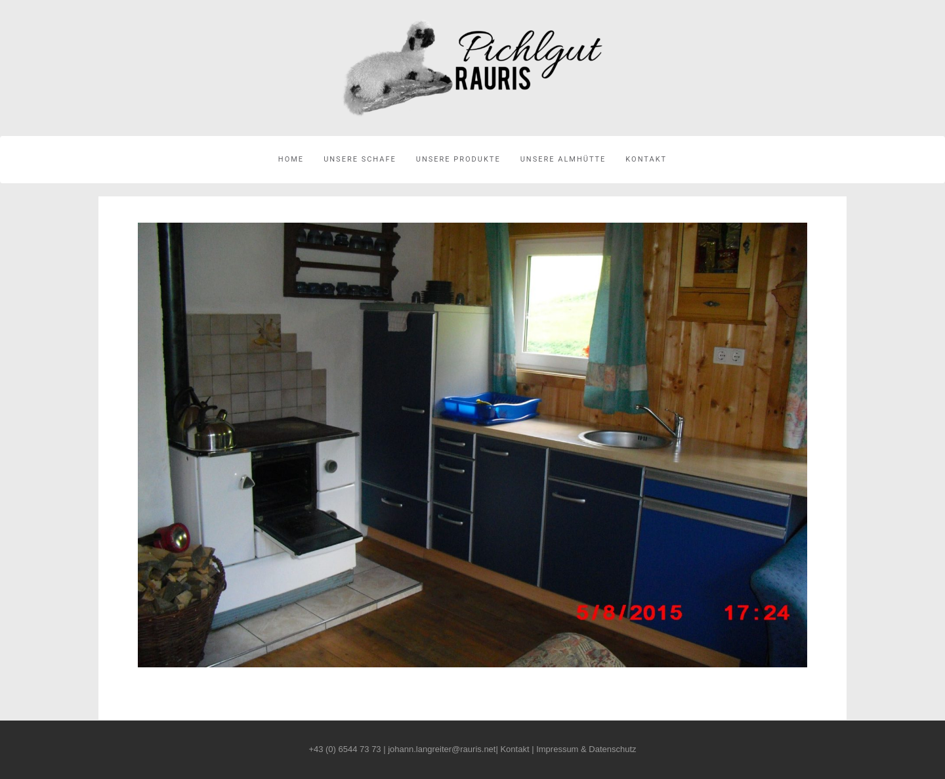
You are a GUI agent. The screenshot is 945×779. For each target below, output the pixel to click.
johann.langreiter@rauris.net (441, 749)
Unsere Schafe (360, 159)
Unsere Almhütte (563, 159)
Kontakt (646, 159)
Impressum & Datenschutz (586, 749)
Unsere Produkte (458, 159)
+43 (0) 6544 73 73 (344, 749)
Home (291, 159)
